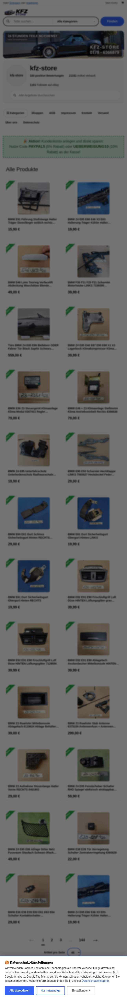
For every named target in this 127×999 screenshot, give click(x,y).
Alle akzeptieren (19, 990)
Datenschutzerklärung (95, 980)
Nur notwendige (50, 990)
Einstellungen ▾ (81, 990)
